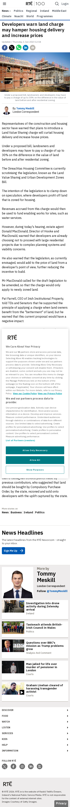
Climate (6, 16)
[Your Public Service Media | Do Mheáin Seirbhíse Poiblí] (7, 784)
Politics (18, 11)
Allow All (35, 460)
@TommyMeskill (57, 591)
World (30, 16)
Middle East (59, 11)
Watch (6, 721)
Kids (4, 739)
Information (10, 750)
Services (7, 733)
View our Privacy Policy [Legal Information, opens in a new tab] (50, 393)
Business (16, 512)
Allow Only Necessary (35, 450)
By (23, 108)
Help (5, 744)
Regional (31, 11)
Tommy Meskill (46, 576)
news (5, 11)
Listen (6, 727)
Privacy (61, 803)
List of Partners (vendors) (20, 440)
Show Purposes (35, 469)
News (5, 512)
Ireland (44, 11)
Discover (7, 710)
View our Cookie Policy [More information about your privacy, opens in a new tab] (25, 393)
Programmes (45, 16)
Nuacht (18, 16)
